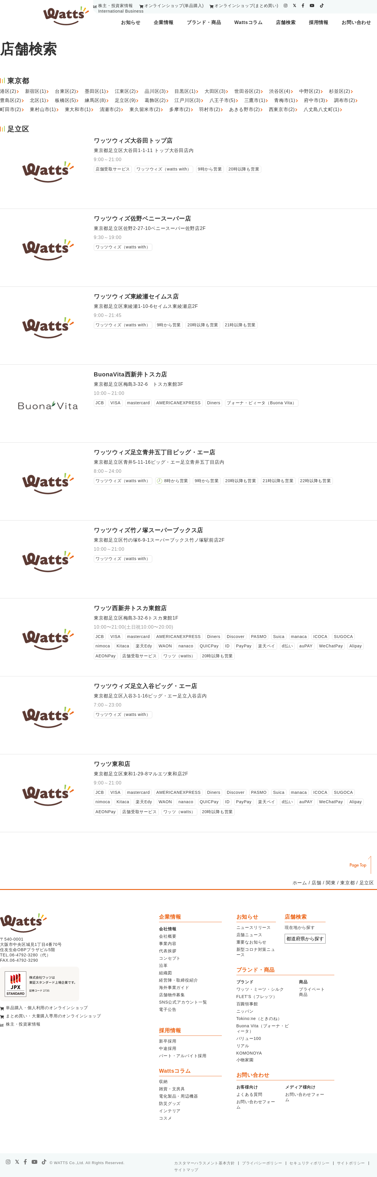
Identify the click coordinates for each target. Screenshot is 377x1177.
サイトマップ (186, 1170)
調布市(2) (344, 100)
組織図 (165, 972)
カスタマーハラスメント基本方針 (204, 1163)
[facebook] (303, 5)
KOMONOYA (249, 1053)
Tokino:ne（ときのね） (259, 1018)
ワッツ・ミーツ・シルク (260, 989)
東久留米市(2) (144, 109)
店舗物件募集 (172, 994)
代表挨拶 (167, 951)
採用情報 (318, 22)
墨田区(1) (95, 91)
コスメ (165, 1118)
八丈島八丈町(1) (322, 109)
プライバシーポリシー (262, 1163)
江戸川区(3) (187, 100)
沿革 (163, 965)
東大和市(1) (78, 109)
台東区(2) (65, 91)
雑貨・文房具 (172, 1088)
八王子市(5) (223, 100)
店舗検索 (285, 22)
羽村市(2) (209, 109)
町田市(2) (10, 109)
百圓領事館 (247, 1004)
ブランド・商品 (204, 22)
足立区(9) (125, 100)
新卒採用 (167, 1041)
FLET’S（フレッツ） (256, 996)
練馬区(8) (95, 100)
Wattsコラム (248, 22)
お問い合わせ (356, 22)
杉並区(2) (339, 91)
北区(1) (38, 100)
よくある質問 (249, 1094)
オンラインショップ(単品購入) (174, 5)
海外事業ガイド (174, 987)
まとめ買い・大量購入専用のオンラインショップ (53, 1016)
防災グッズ (170, 1103)
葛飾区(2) (155, 100)
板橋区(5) (65, 100)
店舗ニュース (249, 934)
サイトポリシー (351, 1163)
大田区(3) (215, 91)
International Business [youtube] (120, 11)
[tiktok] (322, 5)
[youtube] (312, 5)
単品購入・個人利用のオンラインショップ (47, 1007)
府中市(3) (314, 100)
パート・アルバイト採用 (183, 1055)
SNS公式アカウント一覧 (183, 1002)
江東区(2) (125, 91)
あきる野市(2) (244, 109)
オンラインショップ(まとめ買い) (246, 5)
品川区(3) (155, 91)
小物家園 (245, 1059)
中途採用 (167, 1048)
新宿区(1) (35, 91)
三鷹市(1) (254, 100)
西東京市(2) (282, 109)
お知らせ (131, 22)
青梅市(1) (284, 100)
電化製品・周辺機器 (178, 1096)
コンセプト (170, 958)
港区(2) (8, 91)
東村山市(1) (43, 109)
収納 (163, 1081)
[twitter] (294, 5)
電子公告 (167, 1009)
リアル (242, 1045)
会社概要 (167, 936)
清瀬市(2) (110, 109)
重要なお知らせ (251, 942)
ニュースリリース (253, 927)
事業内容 (167, 943)
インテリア (170, 1110)
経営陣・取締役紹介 (178, 980)
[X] (17, 1162)
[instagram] (286, 5)
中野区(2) (309, 91)
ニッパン (245, 1011)
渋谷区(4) (279, 91)
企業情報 (163, 22)
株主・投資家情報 (115, 5)
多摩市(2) (179, 109)
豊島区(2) (10, 100)
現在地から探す (300, 927)
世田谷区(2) (247, 91)
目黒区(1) (185, 91)
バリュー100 (248, 1038)
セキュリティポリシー (309, 1163)
